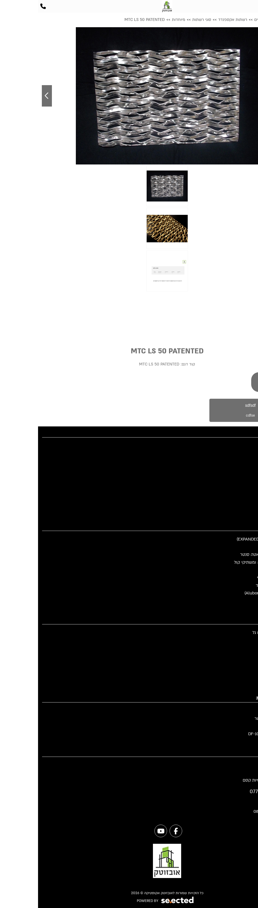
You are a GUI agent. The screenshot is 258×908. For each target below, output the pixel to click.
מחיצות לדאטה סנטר (235, 718)
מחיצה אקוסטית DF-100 (232, 734)
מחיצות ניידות (242, 711)
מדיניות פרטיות (241, 507)
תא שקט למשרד (239, 601)
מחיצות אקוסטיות (238, 547)
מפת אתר (245, 499)
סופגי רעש (245, 679)
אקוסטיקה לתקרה (237, 609)
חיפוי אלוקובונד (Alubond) (230, 593)
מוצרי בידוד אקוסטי (236, 578)
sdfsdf (212, 412)
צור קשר (246, 492)
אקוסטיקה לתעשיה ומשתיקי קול (225, 562)
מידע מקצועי (242, 469)
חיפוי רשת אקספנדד (236, 585)
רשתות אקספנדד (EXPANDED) (226, 539)
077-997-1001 (226, 791)
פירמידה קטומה (240, 640)
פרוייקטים (245, 461)
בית (251, 446)
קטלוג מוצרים (242, 453)
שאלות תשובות (240, 477)
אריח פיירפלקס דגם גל (234, 632)
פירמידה (246, 671)
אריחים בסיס (242, 663)
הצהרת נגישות (241, 515)
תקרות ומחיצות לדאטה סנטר (228, 554)
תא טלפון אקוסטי (238, 570)
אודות (249, 484)
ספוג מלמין (244, 686)
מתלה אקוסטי (241, 648)
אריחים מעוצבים (239, 656)
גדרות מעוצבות (240, 726)
